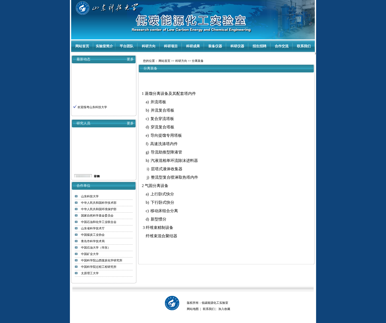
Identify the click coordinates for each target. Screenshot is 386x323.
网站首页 (82, 46)
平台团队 (126, 46)
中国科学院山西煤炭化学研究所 (101, 260)
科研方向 (149, 46)
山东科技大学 (90, 196)
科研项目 (171, 46)
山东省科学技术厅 (93, 228)
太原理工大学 (90, 273)
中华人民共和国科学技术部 (98, 202)
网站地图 (193, 309)
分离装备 (198, 61)
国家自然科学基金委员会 (97, 215)
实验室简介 (104, 46)
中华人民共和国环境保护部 (98, 209)
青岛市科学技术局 (93, 241)
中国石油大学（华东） (96, 247)
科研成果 (193, 46)
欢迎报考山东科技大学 (92, 108)
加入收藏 (224, 309)
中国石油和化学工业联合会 (98, 222)
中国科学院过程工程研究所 (98, 267)
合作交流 (282, 46)
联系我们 (304, 46)
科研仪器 (237, 46)
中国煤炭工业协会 (93, 235)
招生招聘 (259, 46)
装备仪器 (215, 46)
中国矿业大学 (90, 254)
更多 (130, 59)
